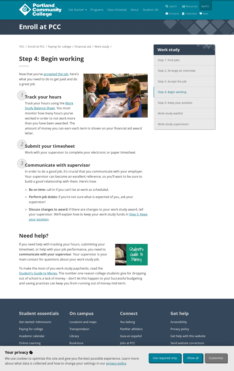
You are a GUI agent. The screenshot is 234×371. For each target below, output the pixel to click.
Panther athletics (131, 329)
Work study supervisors (173, 124)
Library (74, 336)
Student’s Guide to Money (38, 273)
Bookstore (76, 343)
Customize (216, 358)
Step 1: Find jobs (169, 60)
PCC (22, 46)
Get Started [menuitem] (76, 10)
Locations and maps (83, 322)
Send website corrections (187, 343)
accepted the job (56, 74)
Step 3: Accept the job (172, 81)
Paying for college (59, 46)
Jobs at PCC (127, 343)
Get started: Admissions (35, 322)
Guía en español (131, 336)
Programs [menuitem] (96, 10)
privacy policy (116, 363)
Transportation (79, 329)
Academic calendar (32, 336)
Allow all (193, 358)
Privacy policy (179, 329)
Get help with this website (187, 336)
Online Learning (30, 343)
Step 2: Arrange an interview (176, 70)
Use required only (165, 358)
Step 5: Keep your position (175, 103)
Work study (102, 46)
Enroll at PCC (40, 26)
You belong (127, 322)
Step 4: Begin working (172, 92)
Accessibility (178, 322)
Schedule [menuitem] (117, 10)
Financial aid (83, 46)
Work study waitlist (170, 113)
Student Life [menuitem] (150, 10)
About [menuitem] (135, 10)
